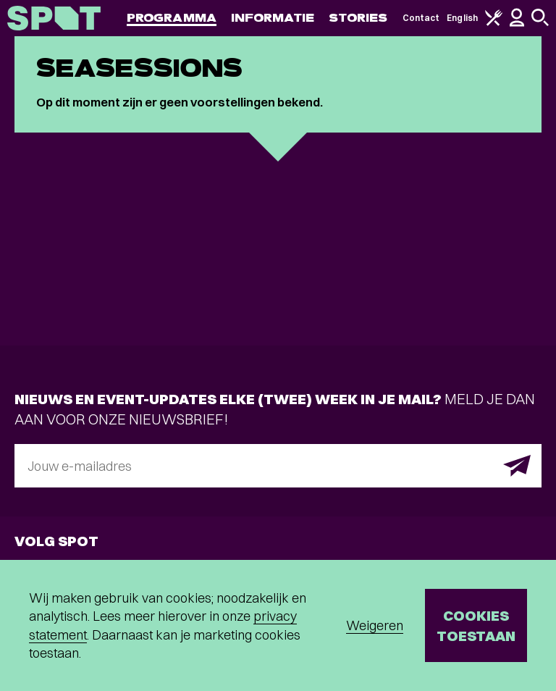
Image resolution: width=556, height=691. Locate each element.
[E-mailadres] (278, 465)
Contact (421, 17)
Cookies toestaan (476, 625)
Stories (358, 17)
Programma (171, 17)
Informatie (272, 17)
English (462, 17)
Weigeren (374, 625)
